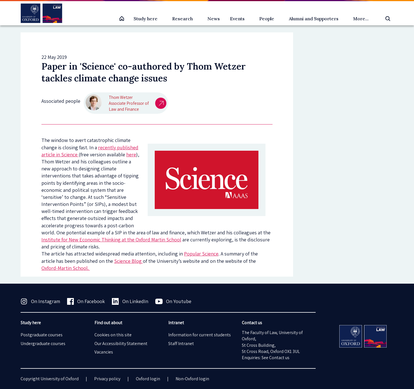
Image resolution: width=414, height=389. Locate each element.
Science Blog (128, 261)
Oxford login (148, 379)
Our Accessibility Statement (120, 343)
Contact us (279, 358)
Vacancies (103, 352)
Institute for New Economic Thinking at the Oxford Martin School (111, 239)
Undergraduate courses (43, 343)
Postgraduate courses (42, 335)
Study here (146, 18)
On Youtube (173, 301)
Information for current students (199, 335)
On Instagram (40, 301)
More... (361, 18)
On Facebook (86, 301)
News (213, 18)
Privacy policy (107, 379)
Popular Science (201, 253)
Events (237, 18)
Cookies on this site (113, 335)
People (266, 18)
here (131, 154)
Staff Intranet (181, 343)
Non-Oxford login (192, 379)
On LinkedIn (130, 301)
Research (182, 18)
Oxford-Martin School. (65, 268)
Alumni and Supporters (313, 18)
